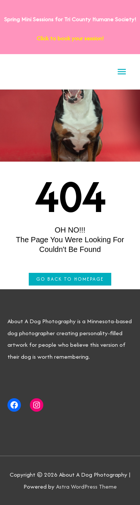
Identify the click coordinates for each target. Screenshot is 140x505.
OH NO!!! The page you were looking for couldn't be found (70, 239)
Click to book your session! (70, 38)
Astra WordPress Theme (86, 486)
